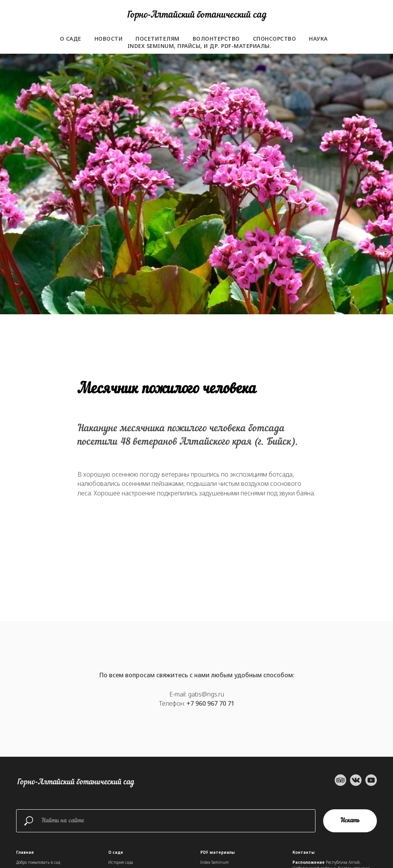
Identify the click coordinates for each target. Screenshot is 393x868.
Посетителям (157, 38)
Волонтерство (216, 38)
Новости (108, 38)
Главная (25, 852)
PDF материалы (217, 852)
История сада (120, 862)
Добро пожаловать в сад (38, 862)
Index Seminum (214, 862)
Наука (318, 38)
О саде (70, 38)
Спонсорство (274, 38)
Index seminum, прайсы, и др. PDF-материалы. (199, 46)
